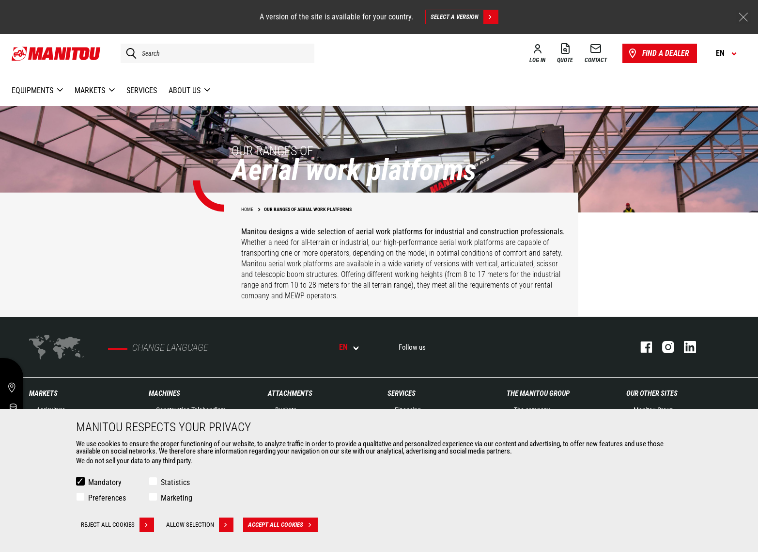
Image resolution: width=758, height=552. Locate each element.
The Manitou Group (538, 393)
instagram (663, 347)
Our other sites (652, 393)
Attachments (290, 393)
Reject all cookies (117, 525)
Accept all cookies (283, 525)
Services (401, 393)
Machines (164, 393)
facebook (641, 347)
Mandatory (105, 482)
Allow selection (199, 525)
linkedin (685, 347)
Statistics (175, 482)
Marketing (176, 498)
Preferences (107, 498)
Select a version (464, 17)
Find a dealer (658, 53)
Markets (43, 393)
